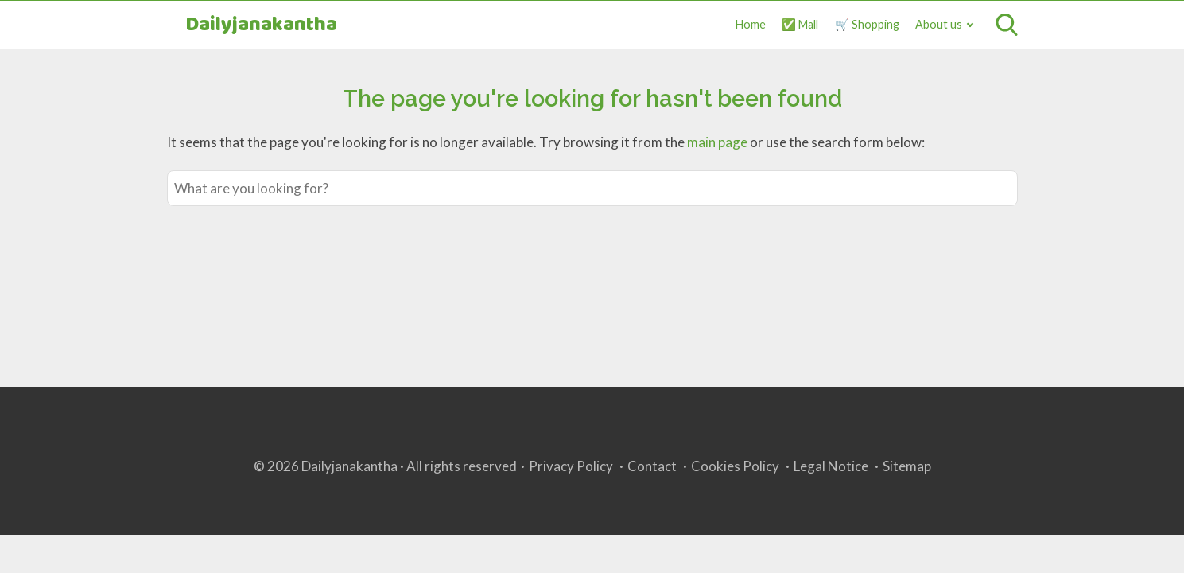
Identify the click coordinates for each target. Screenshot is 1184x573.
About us (938, 24)
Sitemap (907, 466)
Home (751, 24)
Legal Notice (831, 466)
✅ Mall (800, 24)
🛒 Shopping (867, 24)
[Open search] (1007, 25)
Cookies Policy (735, 466)
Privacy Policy (571, 466)
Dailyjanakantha (261, 25)
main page (717, 142)
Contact (652, 466)
